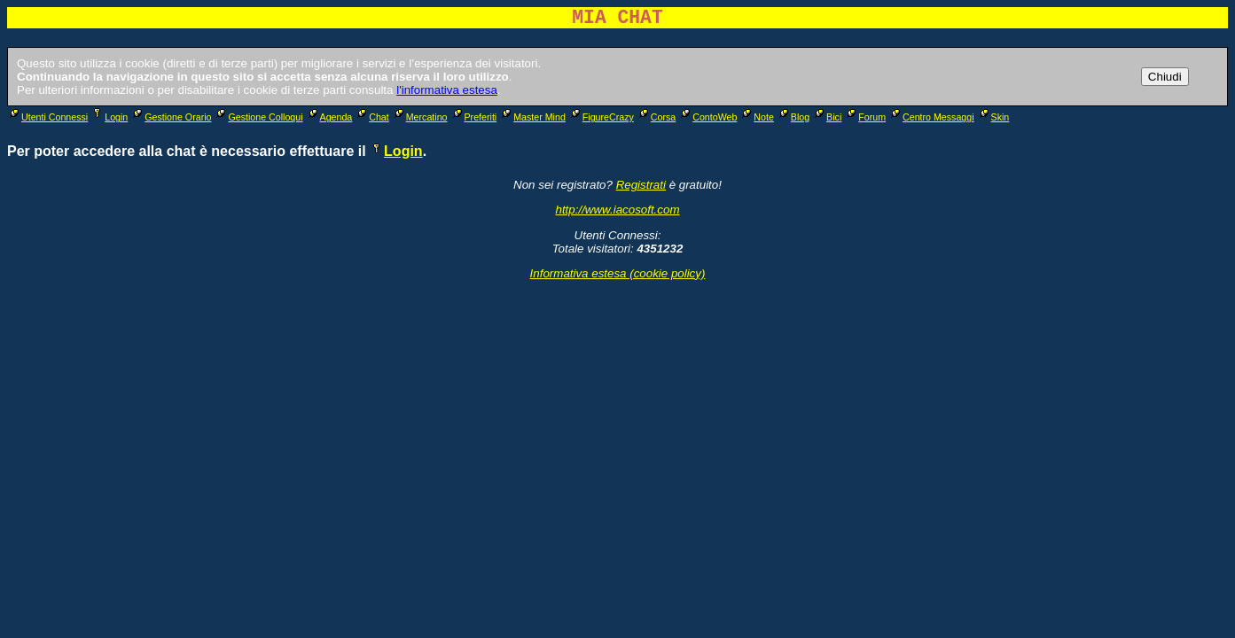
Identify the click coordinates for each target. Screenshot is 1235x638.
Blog (793, 117)
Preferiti (473, 117)
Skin (993, 117)
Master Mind (532, 117)
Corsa (656, 117)
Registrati (641, 184)
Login (109, 117)
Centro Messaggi (931, 117)
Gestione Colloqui (258, 117)
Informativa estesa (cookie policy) (618, 273)
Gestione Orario (170, 117)
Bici (826, 117)
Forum (865, 117)
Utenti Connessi (47, 117)
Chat (372, 117)
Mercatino (420, 117)
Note (756, 117)
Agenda (329, 117)
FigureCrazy (601, 117)
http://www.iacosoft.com (618, 209)
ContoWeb (707, 117)
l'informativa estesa (446, 90)
